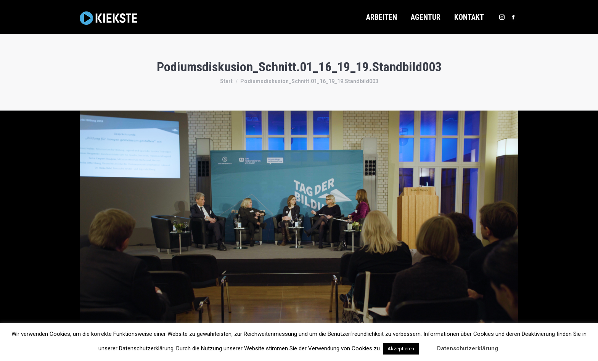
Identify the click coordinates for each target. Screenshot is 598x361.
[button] (427, 345)
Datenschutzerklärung (467, 348)
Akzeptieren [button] (400, 348)
